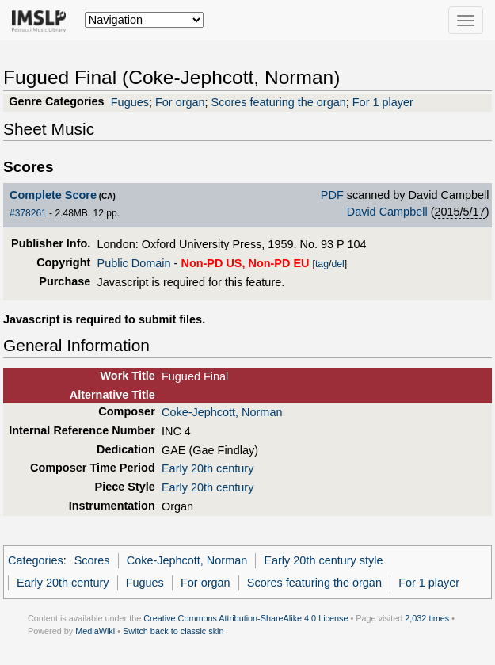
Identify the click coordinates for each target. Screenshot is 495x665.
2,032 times (427, 618)
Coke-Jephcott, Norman (222, 412)
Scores (92, 560)
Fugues (130, 102)
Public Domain (134, 263)
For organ (180, 102)
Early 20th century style (323, 560)
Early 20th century (207, 468)
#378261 (28, 213)
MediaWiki (95, 631)
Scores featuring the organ (278, 102)
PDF (332, 195)
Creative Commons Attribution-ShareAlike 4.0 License (245, 618)
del (337, 263)
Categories (35, 560)
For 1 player (382, 102)
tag (322, 263)
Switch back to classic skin (173, 631)
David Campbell (387, 211)
